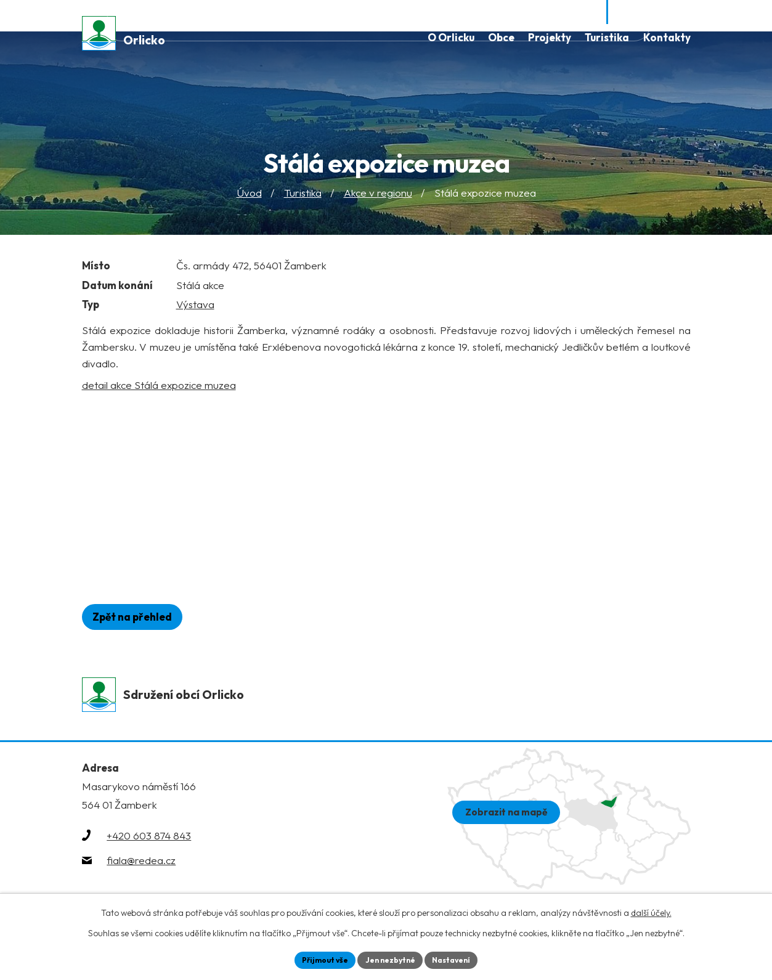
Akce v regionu (378, 199)
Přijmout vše (316, 958)
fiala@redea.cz (141, 870)
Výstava (195, 310)
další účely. (651, 910)
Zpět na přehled (140, 623)
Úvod (249, 199)
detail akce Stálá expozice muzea (159, 391)
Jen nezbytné (391, 958)
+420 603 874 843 (149, 845)
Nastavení (460, 958)
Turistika (303, 199)
